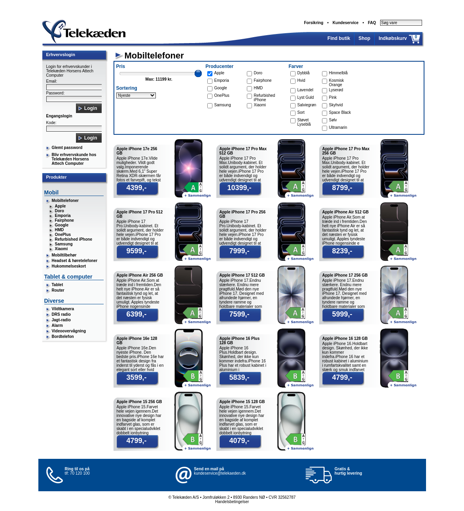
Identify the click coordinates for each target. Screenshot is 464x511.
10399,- (239, 188)
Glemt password (67, 147)
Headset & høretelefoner (75, 260)
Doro (59, 211)
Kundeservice (346, 23)
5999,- (342, 314)
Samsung (64, 244)
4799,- (342, 377)
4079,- (239, 441)
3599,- (136, 377)
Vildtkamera (63, 309)
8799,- (342, 188)
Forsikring (313, 23)
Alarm (57, 325)
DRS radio (61, 314)
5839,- (239, 377)
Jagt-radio (61, 320)
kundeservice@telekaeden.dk (220, 473)
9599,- (136, 251)
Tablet (57, 285)
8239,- (342, 251)
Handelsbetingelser (232, 502)
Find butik (339, 38)
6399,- (136, 314)
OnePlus (63, 234)
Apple (60, 206)
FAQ (372, 23)
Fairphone (64, 220)
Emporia (63, 215)
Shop (364, 38)
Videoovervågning (69, 331)
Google (61, 225)
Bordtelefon (63, 336)
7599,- (239, 314)
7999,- (239, 251)
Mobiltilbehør (64, 255)
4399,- (136, 188)
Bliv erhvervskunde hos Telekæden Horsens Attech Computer (74, 159)
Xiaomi (61, 249)
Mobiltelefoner (65, 200)
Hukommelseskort (69, 266)
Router (58, 290)
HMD (59, 230)
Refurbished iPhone (73, 239)
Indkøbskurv (393, 38)
